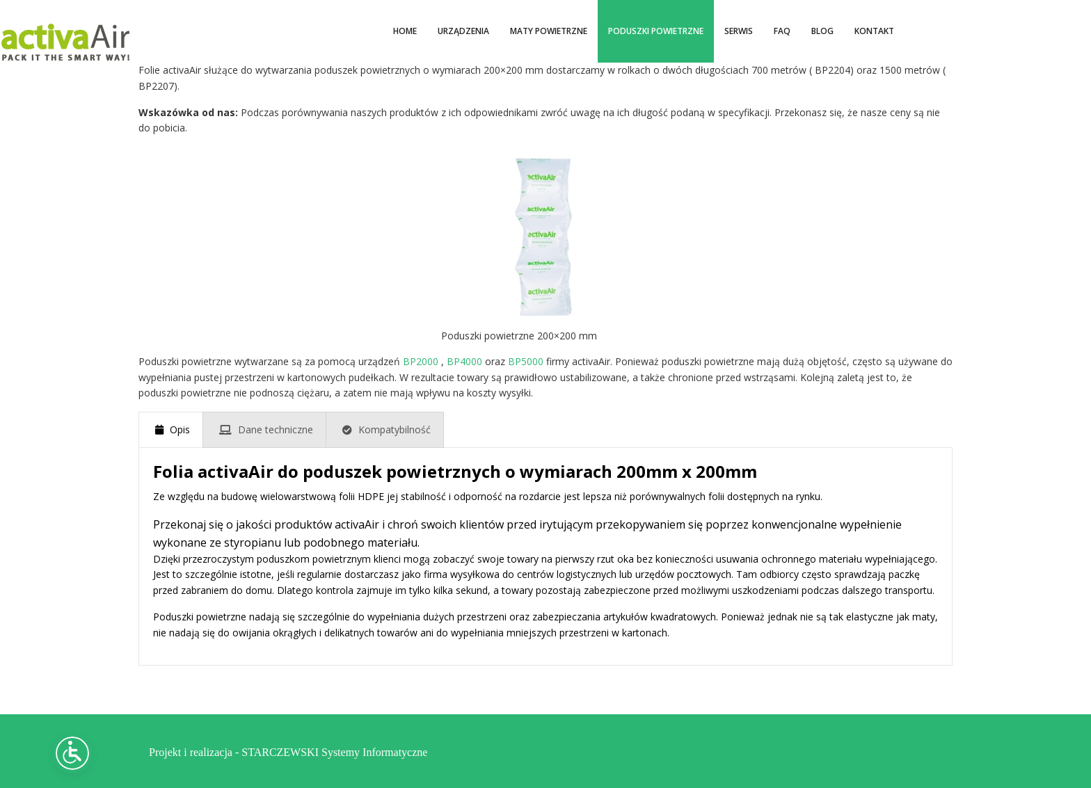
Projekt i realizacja (190, 751)
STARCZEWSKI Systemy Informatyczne (334, 751)
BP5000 (525, 361)
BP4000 (464, 361)
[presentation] (170, 430)
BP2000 (420, 361)
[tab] (170, 430)
